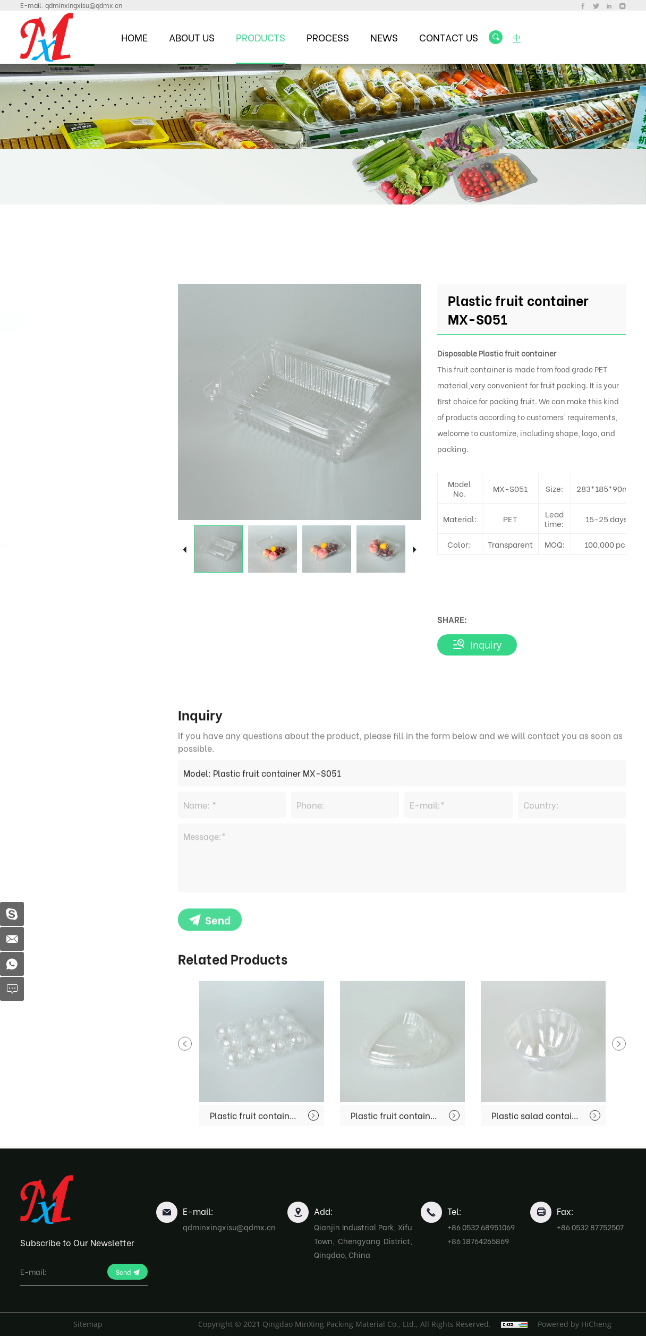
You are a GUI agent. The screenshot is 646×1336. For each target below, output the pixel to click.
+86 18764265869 (478, 1240)
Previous (184, 549)
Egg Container (71, 391)
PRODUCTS (260, 37)
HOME (134, 37)
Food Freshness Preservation (74, 357)
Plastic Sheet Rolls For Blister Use (89, 511)
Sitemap (88, 1324)
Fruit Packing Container (92, 322)
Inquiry (486, 645)
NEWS (384, 37)
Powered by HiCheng (574, 1324)
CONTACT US (448, 37)
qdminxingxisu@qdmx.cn (83, 5)
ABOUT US (192, 37)
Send (218, 1017)
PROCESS (328, 37)
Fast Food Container (84, 295)
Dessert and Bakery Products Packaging (84, 426)
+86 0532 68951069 (481, 1226)
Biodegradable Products (94, 545)
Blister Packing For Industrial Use (80, 468)
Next (414, 549)
